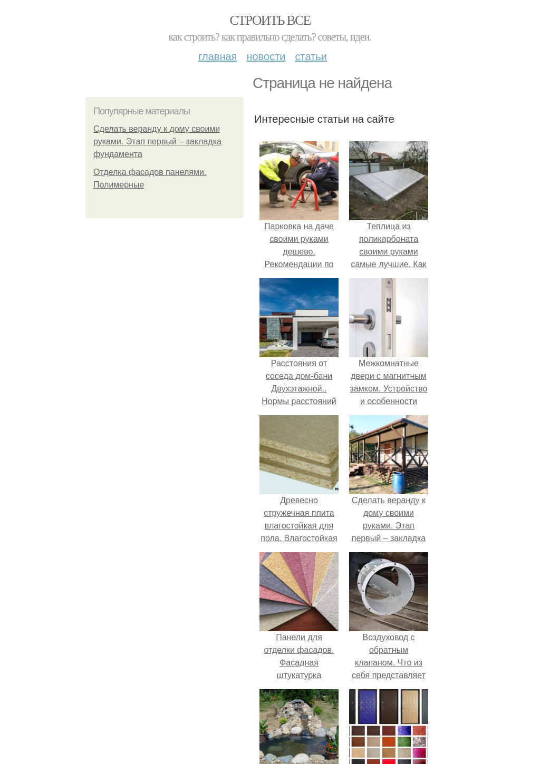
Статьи (310, 56)
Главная (217, 56)
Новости (265, 56)
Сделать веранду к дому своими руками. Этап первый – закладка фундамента (157, 141)
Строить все (269, 20)
